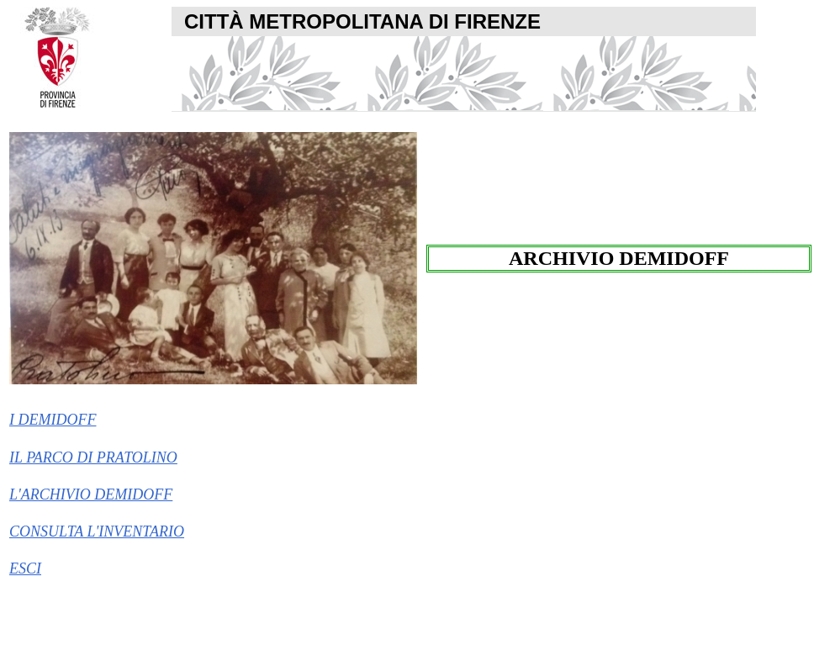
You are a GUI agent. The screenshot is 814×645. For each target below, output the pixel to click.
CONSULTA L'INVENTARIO (96, 531)
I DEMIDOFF (52, 419)
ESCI (25, 568)
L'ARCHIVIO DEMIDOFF (90, 494)
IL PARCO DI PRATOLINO (93, 457)
